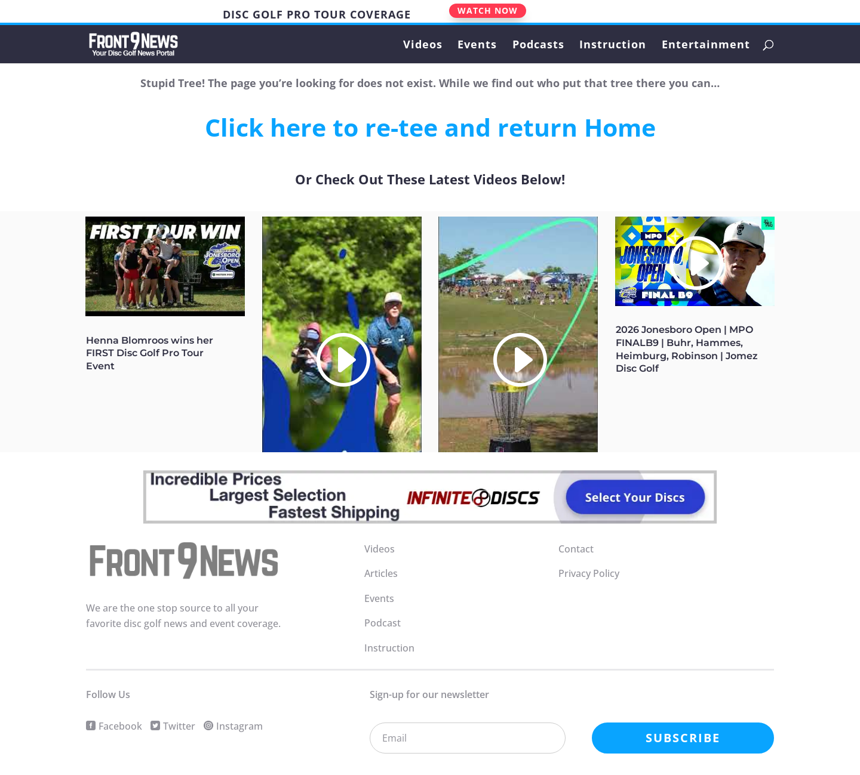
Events (477, 45)
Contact (576, 548)
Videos (423, 45)
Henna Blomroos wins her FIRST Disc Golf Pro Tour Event (149, 353)
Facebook (120, 726)
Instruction (612, 45)
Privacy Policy (588, 573)
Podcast (382, 622)
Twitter (179, 726)
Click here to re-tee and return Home (430, 127)
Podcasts (538, 45)
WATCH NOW (487, 10)
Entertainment (706, 45)
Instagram (239, 726)
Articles (381, 573)
